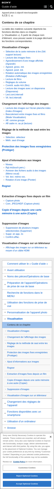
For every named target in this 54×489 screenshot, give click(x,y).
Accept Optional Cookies (27, 484)
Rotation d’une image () (21, 180)
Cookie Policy (19, 462)
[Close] (51, 437)
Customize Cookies (26, 468)
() (23, 203)
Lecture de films (13, 79)
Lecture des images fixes (18, 58)
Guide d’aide (9, 6)
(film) (17, 85)
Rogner (6, 186)
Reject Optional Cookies (27, 476)
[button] (51, 7)
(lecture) (19, 123)
